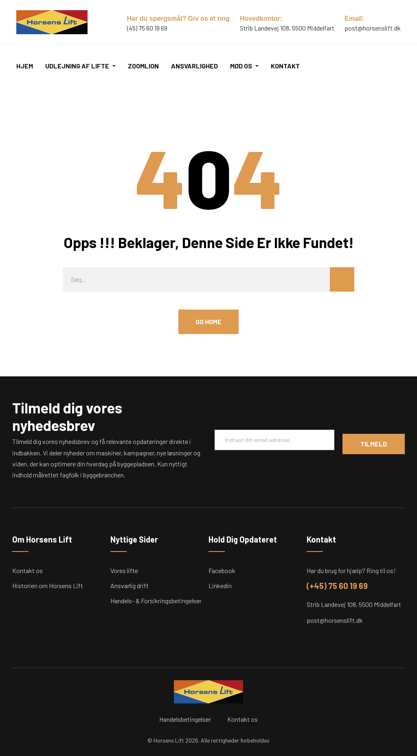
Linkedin (220, 585)
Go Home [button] (208, 321)
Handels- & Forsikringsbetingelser (156, 600)
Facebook (221, 570)
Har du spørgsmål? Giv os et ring (178, 18)
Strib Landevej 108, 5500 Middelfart (354, 604)
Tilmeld (373, 444)
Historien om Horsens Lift (47, 585)
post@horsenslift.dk (373, 28)
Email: (354, 18)
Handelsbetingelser (185, 719)
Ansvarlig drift (129, 585)
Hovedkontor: (261, 18)
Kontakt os (27, 570)
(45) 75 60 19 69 (147, 28)
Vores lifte (124, 570)
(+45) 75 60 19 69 (337, 586)
